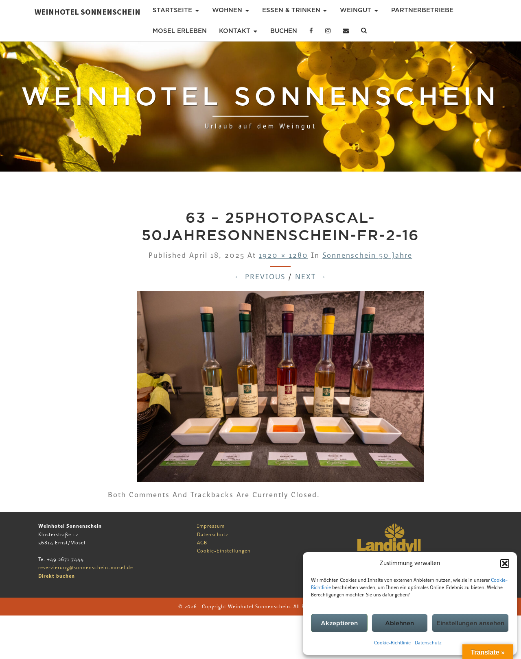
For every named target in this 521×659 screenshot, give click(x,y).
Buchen (283, 31)
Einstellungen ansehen (470, 623)
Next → (311, 277)
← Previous (259, 277)
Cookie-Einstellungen (224, 551)
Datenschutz (428, 643)
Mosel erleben (180, 31)
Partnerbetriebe (422, 10)
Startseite (172, 10)
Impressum (211, 526)
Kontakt (234, 31)
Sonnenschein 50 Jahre (367, 255)
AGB (202, 543)
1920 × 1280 (283, 255)
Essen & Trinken (291, 10)
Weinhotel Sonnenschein (87, 12)
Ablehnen (399, 623)
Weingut (355, 10)
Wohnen (227, 10)
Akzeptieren (339, 623)
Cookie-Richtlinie (392, 643)
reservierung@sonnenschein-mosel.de (85, 567)
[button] (505, 563)
